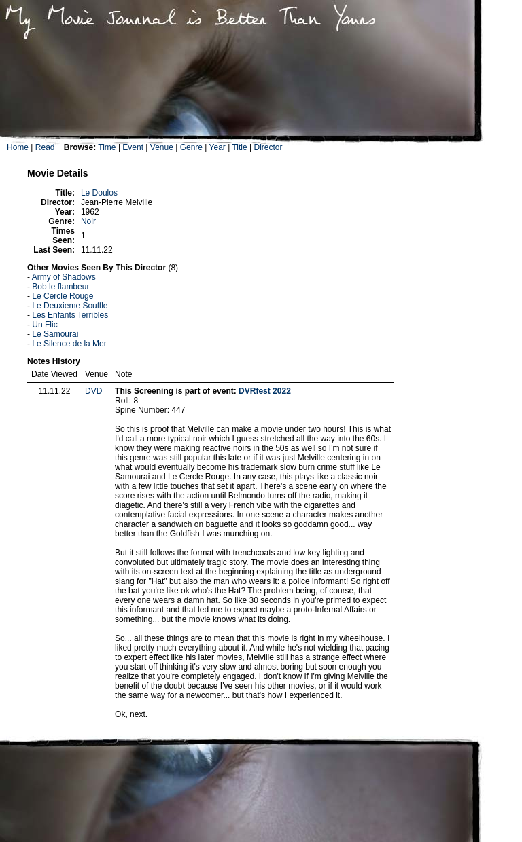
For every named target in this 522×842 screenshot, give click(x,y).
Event (132, 147)
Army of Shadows (64, 277)
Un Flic (44, 324)
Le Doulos (99, 193)
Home (18, 147)
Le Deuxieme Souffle (69, 305)
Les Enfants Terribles (70, 315)
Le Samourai (55, 334)
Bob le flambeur (60, 286)
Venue (161, 147)
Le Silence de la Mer (69, 343)
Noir (88, 221)
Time (107, 147)
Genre (191, 147)
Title (239, 147)
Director (268, 147)
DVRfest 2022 (265, 391)
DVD (93, 391)
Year (217, 147)
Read (45, 147)
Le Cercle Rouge (62, 296)
